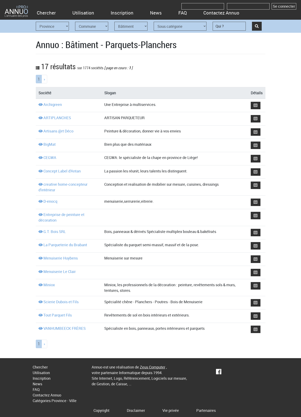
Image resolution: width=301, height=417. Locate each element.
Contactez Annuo (221, 13)
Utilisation (83, 13)
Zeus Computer (152, 367)
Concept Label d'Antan (62, 170)
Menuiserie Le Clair (59, 271)
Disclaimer (136, 410)
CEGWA (49, 157)
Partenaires (206, 410)
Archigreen (52, 104)
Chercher (46, 13)
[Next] (44, 79)
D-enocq (50, 201)
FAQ (182, 13)
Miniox (49, 284)
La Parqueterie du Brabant (65, 244)
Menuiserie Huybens (60, 258)
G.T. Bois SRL (54, 231)
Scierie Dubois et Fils (61, 301)
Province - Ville (64, 400)
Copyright (101, 410)
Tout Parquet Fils (57, 315)
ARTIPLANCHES (57, 117)
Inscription (122, 13)
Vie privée (170, 410)
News (156, 13)
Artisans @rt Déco (58, 130)
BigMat (49, 144)
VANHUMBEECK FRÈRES (64, 328)
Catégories (42, 400)
